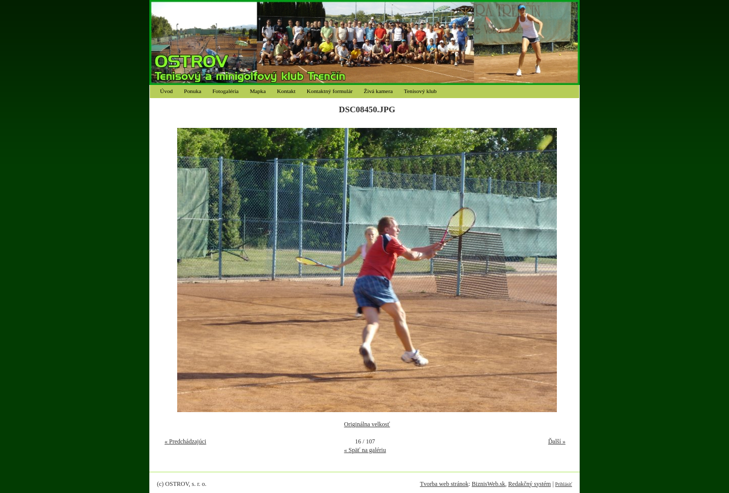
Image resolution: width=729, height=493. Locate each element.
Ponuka (192, 91)
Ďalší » (556, 441)
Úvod (166, 91)
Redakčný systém (529, 483)
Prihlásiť (563, 484)
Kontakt (286, 91)
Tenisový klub (420, 91)
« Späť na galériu (365, 450)
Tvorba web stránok (444, 483)
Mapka (258, 91)
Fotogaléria (226, 91)
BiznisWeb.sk (488, 483)
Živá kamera (378, 91)
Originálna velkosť (367, 424)
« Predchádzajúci (185, 441)
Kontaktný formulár (330, 91)
